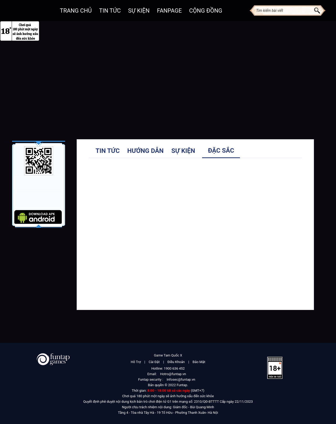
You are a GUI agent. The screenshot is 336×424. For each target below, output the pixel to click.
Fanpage (169, 10)
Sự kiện (139, 10)
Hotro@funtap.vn (173, 374)
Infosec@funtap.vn (181, 379)
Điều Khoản (176, 362)
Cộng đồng (205, 10)
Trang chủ (76, 10)
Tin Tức (110, 10)
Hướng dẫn (145, 150)
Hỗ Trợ (136, 362)
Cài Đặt (154, 362)
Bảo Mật (199, 362)
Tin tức (108, 150)
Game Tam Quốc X (168, 355)
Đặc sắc (221, 150)
